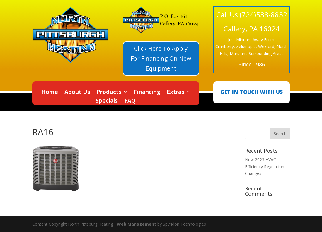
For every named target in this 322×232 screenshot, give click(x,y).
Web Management (136, 224)
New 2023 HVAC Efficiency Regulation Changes (264, 166)
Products (109, 93)
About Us (77, 93)
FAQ (130, 101)
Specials (107, 101)
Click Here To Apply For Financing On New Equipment (161, 58)
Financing (147, 93)
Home (49, 93)
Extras (175, 93)
